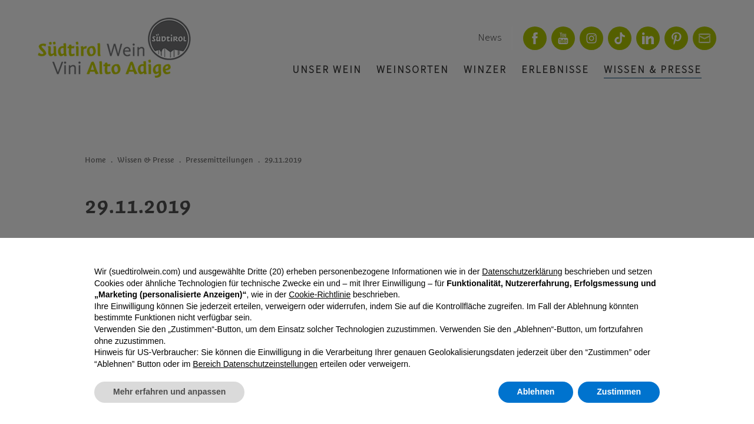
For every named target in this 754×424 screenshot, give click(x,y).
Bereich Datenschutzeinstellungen (255, 364)
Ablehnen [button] (536, 391)
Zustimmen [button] (619, 391)
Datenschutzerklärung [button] (522, 271)
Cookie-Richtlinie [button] (319, 294)
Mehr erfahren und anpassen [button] (169, 391)
